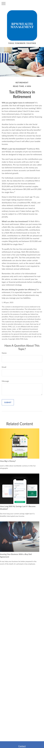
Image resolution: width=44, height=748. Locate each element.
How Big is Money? (8, 461)
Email (4, 367)
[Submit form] (8, 402)
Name (4, 353)
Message (5, 381)
